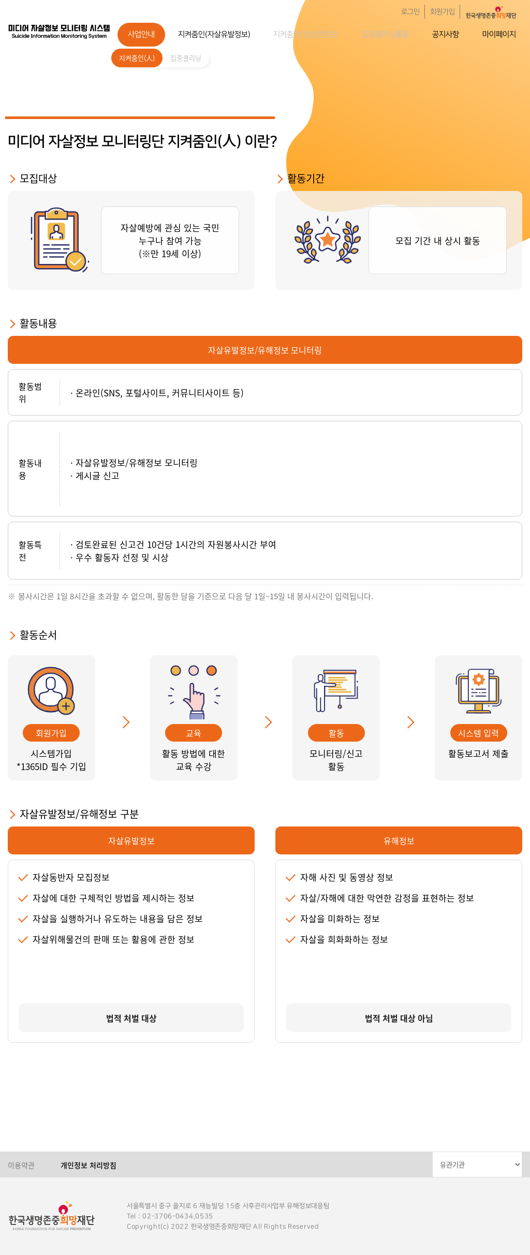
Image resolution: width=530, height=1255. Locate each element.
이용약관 (21, 1165)
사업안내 (141, 34)
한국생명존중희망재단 (59, 31)
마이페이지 (499, 34)
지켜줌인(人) (137, 58)
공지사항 (445, 34)
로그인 (410, 12)
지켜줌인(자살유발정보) (214, 34)
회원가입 (442, 12)
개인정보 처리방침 (88, 1165)
